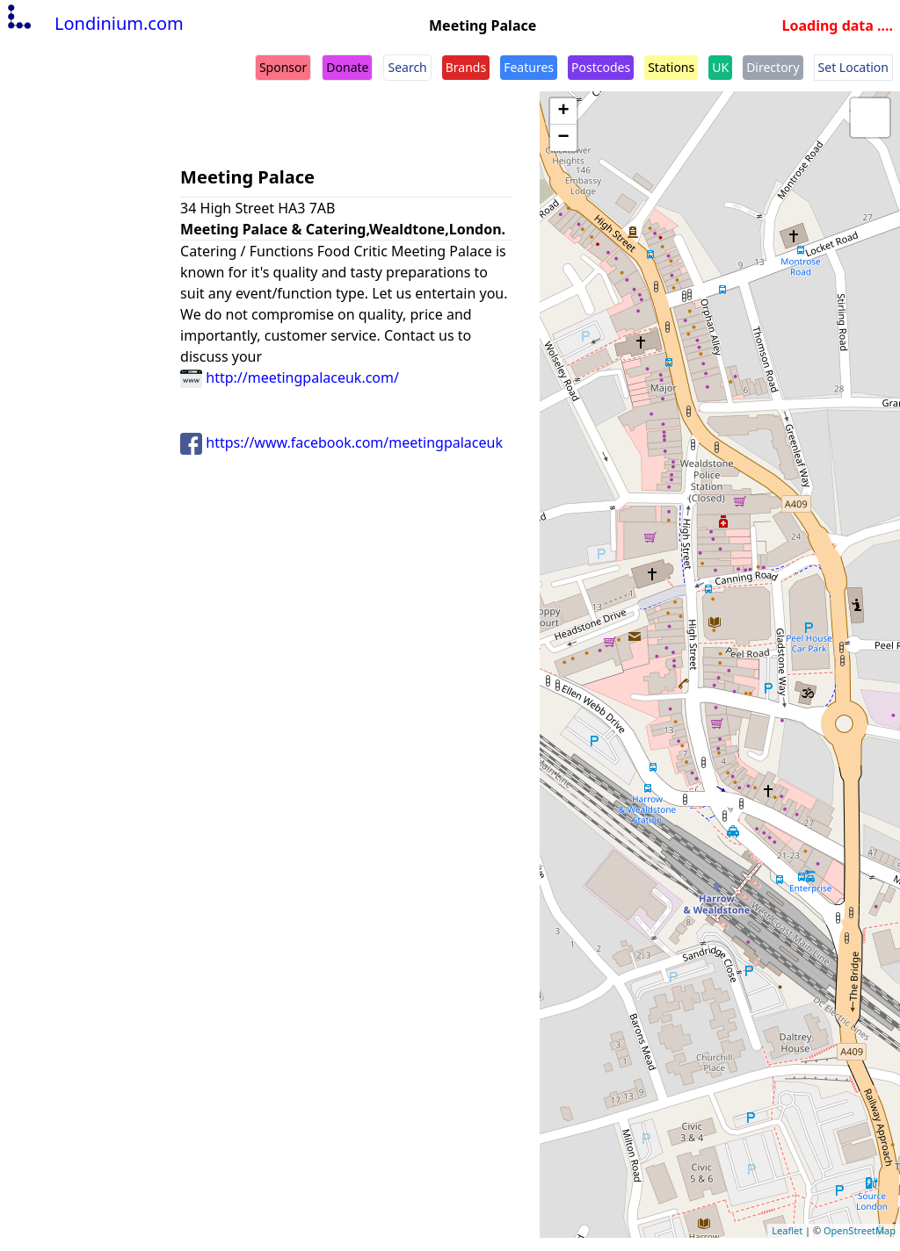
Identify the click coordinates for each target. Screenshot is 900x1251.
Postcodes (600, 67)
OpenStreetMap (860, 1230)
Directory (772, 67)
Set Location (853, 67)
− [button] (564, 138)
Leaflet (787, 1230)
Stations (671, 67)
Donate (347, 67)
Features (529, 67)
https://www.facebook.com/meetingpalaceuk (341, 442)
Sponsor (283, 67)
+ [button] (564, 111)
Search (407, 67)
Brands (466, 67)
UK (720, 67)
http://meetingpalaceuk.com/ (289, 377)
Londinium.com (94, 23)
